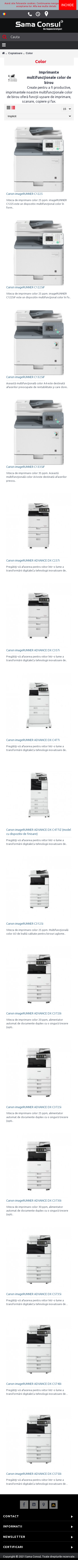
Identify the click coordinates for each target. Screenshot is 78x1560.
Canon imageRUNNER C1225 (24, 193)
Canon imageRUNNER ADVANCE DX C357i (33, 650)
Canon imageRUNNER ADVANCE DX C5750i (33, 1473)
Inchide (67, 5)
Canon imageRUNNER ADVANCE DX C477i (33, 740)
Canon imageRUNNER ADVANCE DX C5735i (33, 1294)
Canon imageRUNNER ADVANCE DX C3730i (33, 1200)
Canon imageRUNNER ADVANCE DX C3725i (33, 1107)
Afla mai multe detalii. (45, 6)
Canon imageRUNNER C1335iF (25, 466)
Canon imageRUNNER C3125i (24, 923)
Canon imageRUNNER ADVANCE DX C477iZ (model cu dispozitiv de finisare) (38, 832)
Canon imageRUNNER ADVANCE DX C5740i (33, 1383)
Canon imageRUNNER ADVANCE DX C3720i (33, 1013)
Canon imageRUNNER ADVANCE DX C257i (33, 560)
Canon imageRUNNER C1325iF (25, 377)
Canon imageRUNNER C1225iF (25, 287)
